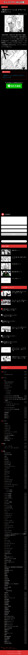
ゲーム (15, 378)
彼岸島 (16, 588)
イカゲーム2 (16, 427)
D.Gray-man (16, 453)
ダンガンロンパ (16, 387)
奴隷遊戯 (16, 582)
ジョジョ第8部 (16, 497)
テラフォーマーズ (16, 508)
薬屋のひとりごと (16, 624)
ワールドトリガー (16, 548)
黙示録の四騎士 (16, 643)
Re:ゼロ (16, 458)
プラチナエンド (16, 532)
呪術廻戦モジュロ (16, 570)
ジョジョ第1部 (9, 490)
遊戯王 (16, 631)
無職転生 (16, 608)
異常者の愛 (16, 611)
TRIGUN (16, 459)
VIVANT (16, 423)
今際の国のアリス (16, 557)
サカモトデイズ (16, 481)
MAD (16, 456)
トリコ (16, 512)
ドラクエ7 (8, 392)
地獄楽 (16, 575)
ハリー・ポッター (16, 446)
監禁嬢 (16, 614)
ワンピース (16, 547)
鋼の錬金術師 (16, 636)
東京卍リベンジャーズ (16, 598)
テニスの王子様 (16, 507)
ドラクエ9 (8, 393)
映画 (15, 443)
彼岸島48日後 (9, 590)
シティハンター (16, 483)
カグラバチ (16, 471)
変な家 (16, 577)
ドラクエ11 (8, 390)
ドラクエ (16, 388)
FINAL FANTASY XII (16, 382)
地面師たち (16, 437)
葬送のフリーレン (4, 7)
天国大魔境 (16, 580)
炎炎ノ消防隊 (16, 606)
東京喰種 (16, 599)
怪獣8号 (16, 592)
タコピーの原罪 (16, 502)
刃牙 (16, 563)
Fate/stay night (16, 454)
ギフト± (16, 478)
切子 (16, 565)
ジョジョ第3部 (16, 493)
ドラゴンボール (16, 515)
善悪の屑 (16, 572)
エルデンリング (16, 383)
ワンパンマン (16, 545)
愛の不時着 (16, 440)
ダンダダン (16, 503)
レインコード (16, 411)
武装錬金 (16, 604)
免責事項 (19, 651)
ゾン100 (16, 500)
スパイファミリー (16, 498)
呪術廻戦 (16, 568)
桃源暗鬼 (16, 603)
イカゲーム (16, 425)
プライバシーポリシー (11, 651)
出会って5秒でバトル (16, 562)
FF (16, 380)
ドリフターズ (16, 517)
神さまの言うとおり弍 (16, 618)
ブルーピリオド (16, 530)
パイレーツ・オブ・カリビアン (16, 448)
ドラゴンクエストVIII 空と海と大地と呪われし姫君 (16, 399)
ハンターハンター (16, 520)
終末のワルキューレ (16, 621)
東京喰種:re (16, 601)
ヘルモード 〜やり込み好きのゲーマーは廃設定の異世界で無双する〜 (16, 534)
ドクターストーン (16, 513)
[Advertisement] (14, 104)
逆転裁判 (16, 412)
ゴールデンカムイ (16, 479)
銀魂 (16, 634)
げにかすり (16, 461)
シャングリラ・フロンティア (16, 484)
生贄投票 (16, 609)
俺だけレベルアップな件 (16, 558)
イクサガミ (16, 430)
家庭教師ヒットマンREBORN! (16, 583)
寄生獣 (16, 585)
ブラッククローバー (16, 527)
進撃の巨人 (16, 629)
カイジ (16, 469)
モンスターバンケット (16, 543)
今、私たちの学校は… (16, 435)
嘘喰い (16, 573)
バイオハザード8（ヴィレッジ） (12, 404)
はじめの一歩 (16, 463)
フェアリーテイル (16, 525)
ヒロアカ (16, 523)
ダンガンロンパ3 (16, 374)
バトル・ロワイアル (16, 522)
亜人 (16, 555)
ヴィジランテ (16, 550)
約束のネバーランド (16, 619)
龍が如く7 (16, 417)
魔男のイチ (16, 641)
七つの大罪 (16, 552)
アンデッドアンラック (16, 466)
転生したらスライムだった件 (16, 626)
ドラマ (15, 421)
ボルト (16, 538)
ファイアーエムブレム (16, 407)
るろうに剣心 (16, 464)
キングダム (16, 476)
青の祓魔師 (16, 638)
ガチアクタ (16, 473)
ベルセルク (16, 536)
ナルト (16, 518)
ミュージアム (16, 541)
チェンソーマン (16, 505)
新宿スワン (16, 596)
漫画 (15, 451)
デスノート (16, 510)
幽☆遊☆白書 (16, 587)
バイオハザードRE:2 (10, 405)
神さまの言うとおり (16, 616)
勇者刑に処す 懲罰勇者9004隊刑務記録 (16, 567)
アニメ (15, 372)
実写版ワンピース (16, 438)
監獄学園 (16, 613)
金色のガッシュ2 (16, 633)
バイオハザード (16, 402)
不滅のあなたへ (16, 553)
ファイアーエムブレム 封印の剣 (16, 409)
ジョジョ (16, 488)
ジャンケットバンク (16, 486)
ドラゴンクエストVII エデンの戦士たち (16, 397)
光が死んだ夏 (16, 560)
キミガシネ (16, 385)
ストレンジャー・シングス (16, 432)
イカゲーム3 (16, 428)
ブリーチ (16, 528)
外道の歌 (16, 578)
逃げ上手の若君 (16, 628)
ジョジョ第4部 (16, 495)
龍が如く (16, 414)
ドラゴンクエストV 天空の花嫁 (16, 395)
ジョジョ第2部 (9, 491)
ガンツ (16, 474)
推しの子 (16, 594)
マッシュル (16, 540)
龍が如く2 (16, 416)
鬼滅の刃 (16, 639)
